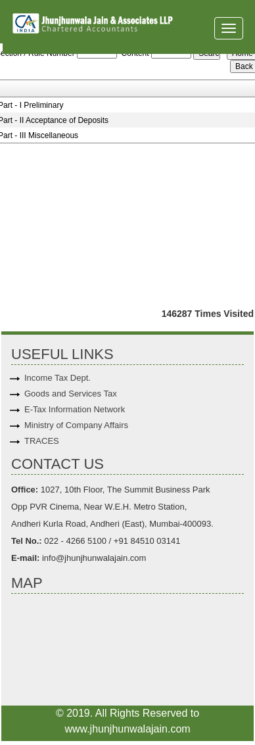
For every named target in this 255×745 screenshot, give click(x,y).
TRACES (41, 441)
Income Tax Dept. (57, 378)
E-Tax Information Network (74, 409)
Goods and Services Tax (70, 393)
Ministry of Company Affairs (76, 425)
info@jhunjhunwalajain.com (92, 558)
